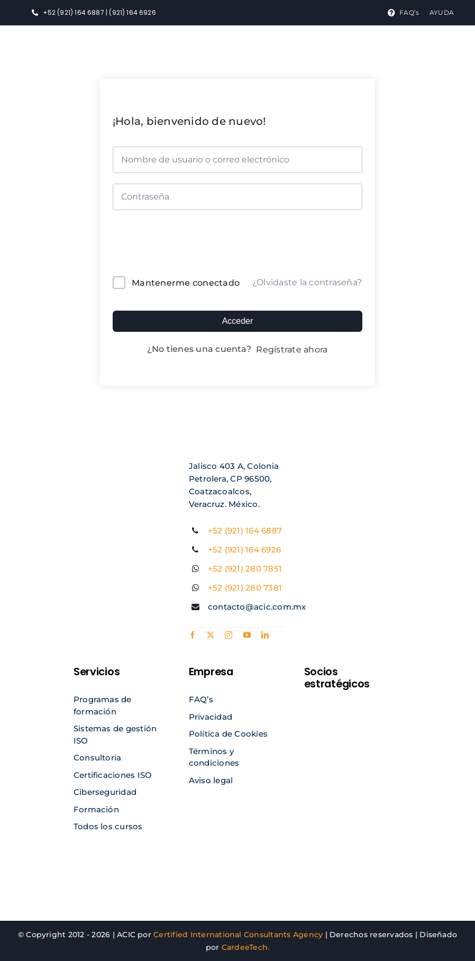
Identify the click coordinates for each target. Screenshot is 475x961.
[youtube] (247, 635)
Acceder (237, 320)
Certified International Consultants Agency (238, 934)
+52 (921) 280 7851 (245, 569)
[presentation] (184, 245)
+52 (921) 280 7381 (245, 588)
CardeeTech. (246, 947)
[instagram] (228, 635)
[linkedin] (265, 635)
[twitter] (210, 635)
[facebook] (192, 635)
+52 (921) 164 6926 (244, 550)
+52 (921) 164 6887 (245, 530)
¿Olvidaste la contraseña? (307, 282)
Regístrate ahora (291, 349)
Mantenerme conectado (186, 283)
